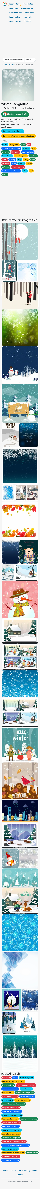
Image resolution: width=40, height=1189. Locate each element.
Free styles (28, 17)
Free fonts (13, 8)
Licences (13, 1170)
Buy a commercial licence (13, 131)
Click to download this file (15, 114)
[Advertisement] (20, 40)
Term (20, 1170)
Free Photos (28, 4)
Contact (20, 1175)
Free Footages (27, 8)
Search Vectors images (13, 60)
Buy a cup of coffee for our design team (18, 136)
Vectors (12, 65)
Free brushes (14, 17)
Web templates (15, 12)
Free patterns (15, 21)
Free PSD (27, 21)
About (34, 1170)
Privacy (27, 1170)
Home (4, 65)
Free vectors (14, 4)
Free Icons (29, 12)
